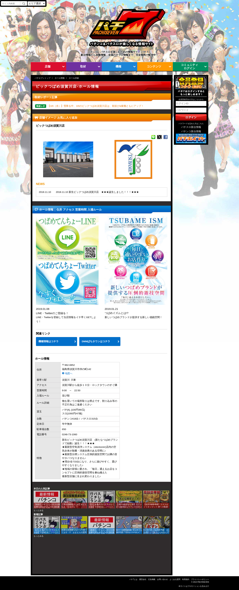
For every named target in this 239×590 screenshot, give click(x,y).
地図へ (68, 373)
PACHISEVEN (203, 582)
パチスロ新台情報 (191, 127)
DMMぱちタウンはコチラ (96, 341)
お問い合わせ (162, 579)
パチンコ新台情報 (191, 131)
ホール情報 (60, 78)
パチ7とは (133, 579)
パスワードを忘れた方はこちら (191, 124)
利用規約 (185, 579)
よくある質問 (175, 579)
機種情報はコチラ (48, 341)
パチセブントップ (42, 78)
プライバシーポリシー (200, 579)
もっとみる (38, 510)
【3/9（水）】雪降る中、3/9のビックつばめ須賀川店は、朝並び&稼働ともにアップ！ (96, 106)
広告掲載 (151, 579)
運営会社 (142, 579)
